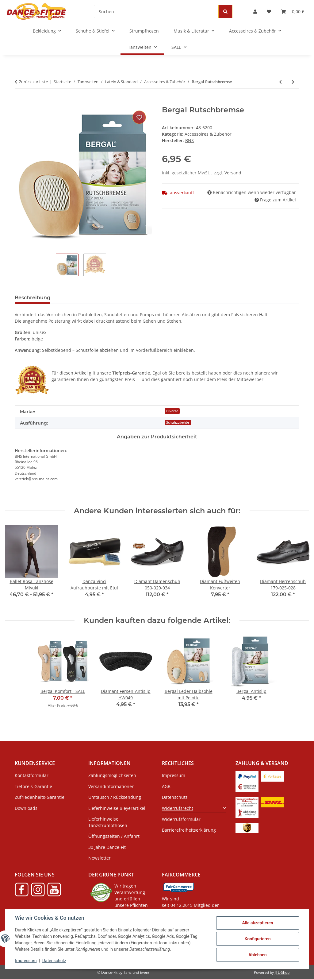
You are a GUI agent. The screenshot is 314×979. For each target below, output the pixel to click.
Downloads (26, 808)
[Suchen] (156, 11)
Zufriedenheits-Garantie (39, 797)
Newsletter (99, 858)
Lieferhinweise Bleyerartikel (116, 808)
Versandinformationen (111, 786)
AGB (166, 786)
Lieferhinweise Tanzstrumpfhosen (107, 822)
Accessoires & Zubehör (208, 134)
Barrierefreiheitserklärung (189, 830)
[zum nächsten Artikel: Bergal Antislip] (293, 81)
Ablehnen (257, 954)
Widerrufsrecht (177, 808)
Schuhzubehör (178, 422)
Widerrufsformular (181, 819)
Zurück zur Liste (33, 81)
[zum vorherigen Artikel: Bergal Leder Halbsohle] (280, 81)
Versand (232, 173)
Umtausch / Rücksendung (114, 797)
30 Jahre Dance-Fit (107, 847)
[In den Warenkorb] (20, 102)
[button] (255, 11)
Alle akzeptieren (257, 922)
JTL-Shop (282, 972)
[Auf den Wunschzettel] (139, 117)
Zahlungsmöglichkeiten (112, 775)
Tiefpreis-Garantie (33, 786)
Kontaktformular (31, 775)
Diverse (172, 411)
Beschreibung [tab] (32, 298)
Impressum (25, 960)
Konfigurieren (257, 938)
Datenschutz (54, 960)
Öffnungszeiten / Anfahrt (114, 836)
